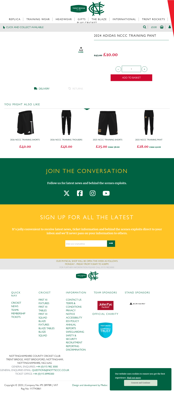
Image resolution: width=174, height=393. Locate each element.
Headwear (64, 19)
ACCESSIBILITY (74, 317)
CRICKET (16, 302)
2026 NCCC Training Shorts (25, 139)
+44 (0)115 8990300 (43, 373)
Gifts (82, 19)
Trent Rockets (153, 19)
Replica (14, 19)
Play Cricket (87, 22)
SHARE (84, 49)
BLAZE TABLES (46, 328)
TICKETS (15, 316)
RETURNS (76, 88)
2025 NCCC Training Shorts (107, 139)
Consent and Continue (140, 383)
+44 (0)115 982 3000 (47, 366)
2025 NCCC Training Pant (148, 139)
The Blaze (99, 19)
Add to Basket (131, 77)
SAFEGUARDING (75, 331)
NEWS (14, 306)
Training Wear (38, 19)
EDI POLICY (72, 321)
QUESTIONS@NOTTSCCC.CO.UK (50, 370)
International (124, 19)
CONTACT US (73, 299)
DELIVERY (41, 88)
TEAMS (15, 309)
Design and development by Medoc (90, 385)
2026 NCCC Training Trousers (66, 139)
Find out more (134, 378)
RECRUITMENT (74, 342)
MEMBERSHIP (18, 313)
